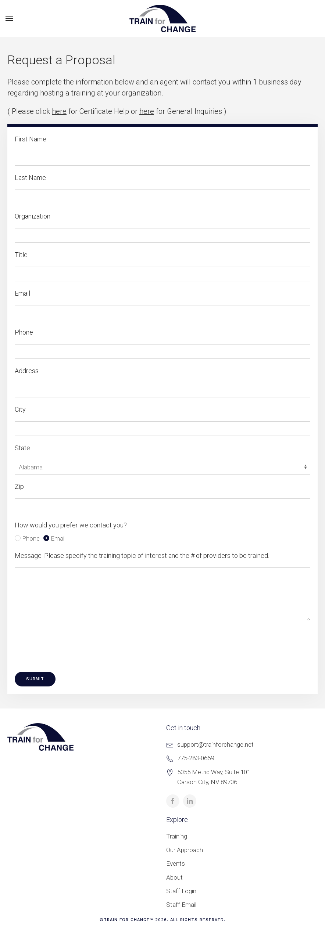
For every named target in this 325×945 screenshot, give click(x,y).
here (59, 111)
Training (176, 836)
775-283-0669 (195, 758)
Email (54, 538)
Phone (27, 538)
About (174, 877)
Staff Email (181, 904)
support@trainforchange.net (215, 744)
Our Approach (184, 850)
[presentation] (70, 642)
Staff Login (181, 891)
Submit (35, 679)
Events (175, 863)
